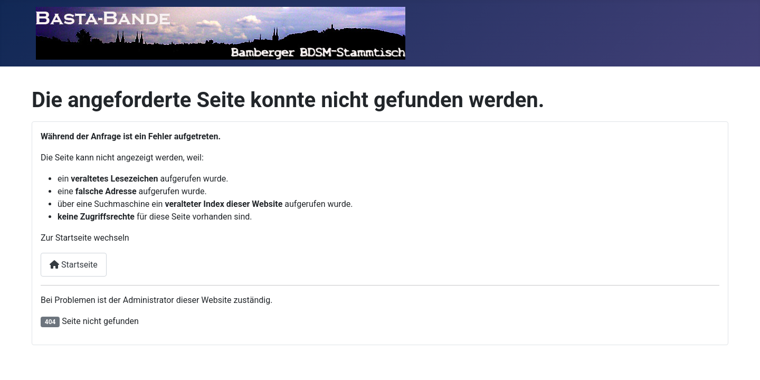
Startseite (74, 265)
